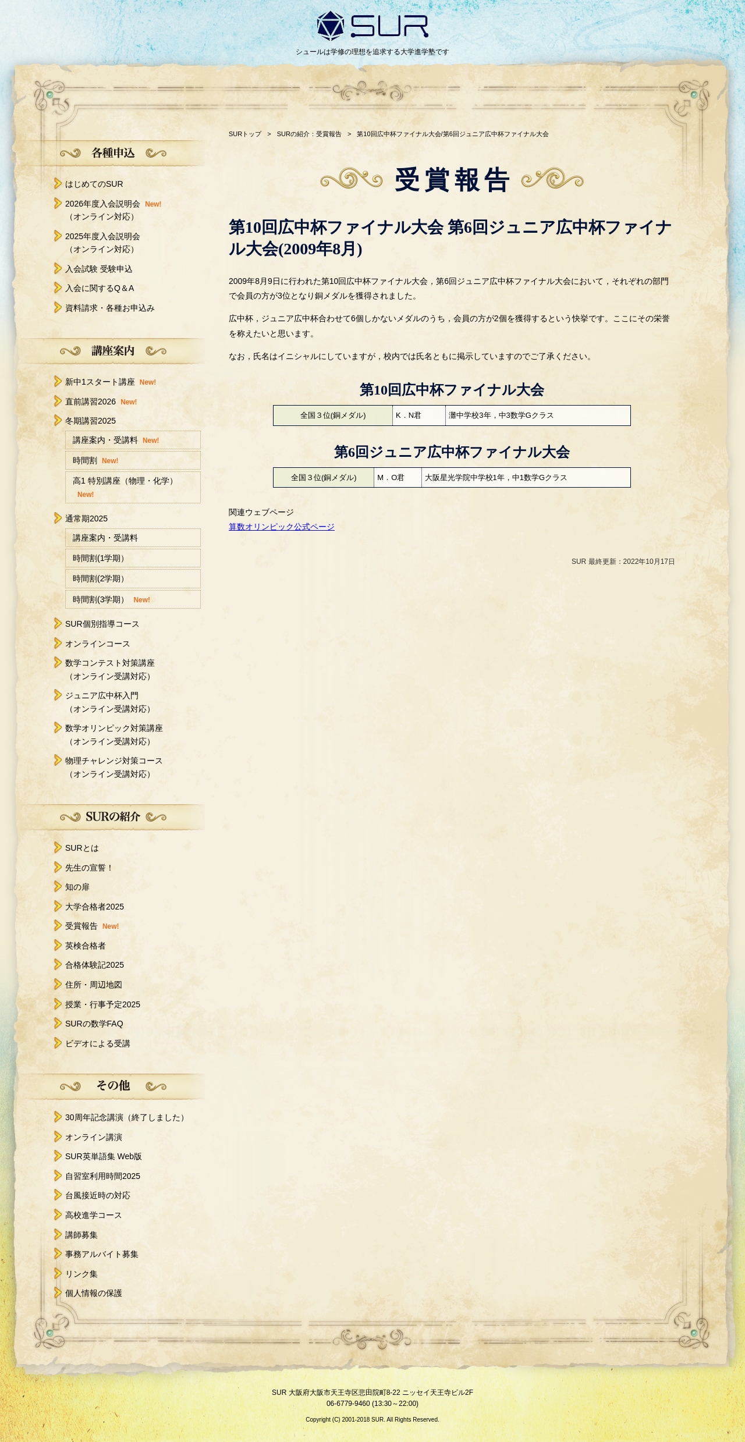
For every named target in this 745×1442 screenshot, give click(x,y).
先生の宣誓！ (89, 867)
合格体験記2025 (94, 964)
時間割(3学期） (111, 600)
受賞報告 (92, 925)
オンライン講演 (93, 1137)
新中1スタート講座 (110, 381)
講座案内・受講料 (116, 440)
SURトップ (245, 133)
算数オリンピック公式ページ (282, 526)
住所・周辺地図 (93, 984)
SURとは (82, 848)
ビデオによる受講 (97, 1043)
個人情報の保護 (93, 1293)
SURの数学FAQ (94, 1023)
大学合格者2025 (94, 906)
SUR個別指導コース (102, 623)
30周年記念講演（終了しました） (127, 1117)
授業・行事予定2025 (102, 1004)
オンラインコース (97, 643)
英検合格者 (85, 945)
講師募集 (81, 1234)
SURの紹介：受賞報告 (309, 133)
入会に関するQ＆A (99, 288)
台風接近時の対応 (97, 1195)
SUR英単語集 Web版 (103, 1156)
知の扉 (77, 887)
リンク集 (81, 1273)
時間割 (95, 461)
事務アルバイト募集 (102, 1254)
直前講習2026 (101, 401)
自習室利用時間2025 (102, 1176)
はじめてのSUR (94, 184)
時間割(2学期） (101, 578)
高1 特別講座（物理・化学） (125, 488)
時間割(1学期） (101, 558)
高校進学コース (93, 1215)
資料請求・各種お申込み (110, 307)
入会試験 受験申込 (99, 269)
